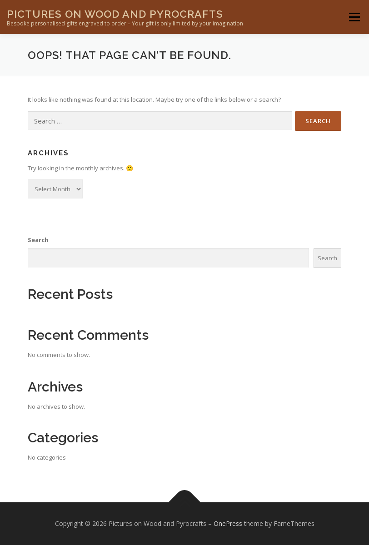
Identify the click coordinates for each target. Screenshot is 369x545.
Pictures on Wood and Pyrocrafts (115, 14)
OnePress (228, 523)
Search (38, 240)
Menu (354, 17)
